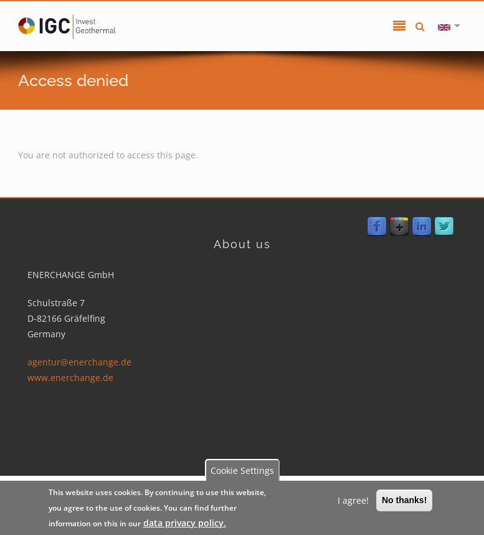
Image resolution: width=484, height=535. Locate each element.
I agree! (353, 500)
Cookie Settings (242, 470)
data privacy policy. (184, 523)
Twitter (444, 227)
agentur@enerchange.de (79, 362)
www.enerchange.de (70, 377)
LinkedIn (422, 227)
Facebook (377, 227)
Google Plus (399, 227)
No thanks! (404, 500)
